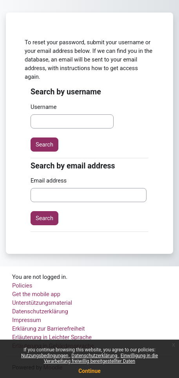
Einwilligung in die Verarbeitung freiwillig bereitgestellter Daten (101, 358)
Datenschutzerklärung (95, 355)
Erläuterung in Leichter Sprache (52, 337)
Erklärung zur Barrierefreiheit (48, 328)
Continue (89, 371)
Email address (49, 180)
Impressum (26, 320)
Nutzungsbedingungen (45, 355)
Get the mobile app (36, 294)
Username (44, 106)
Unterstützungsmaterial (42, 302)
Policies (22, 285)
